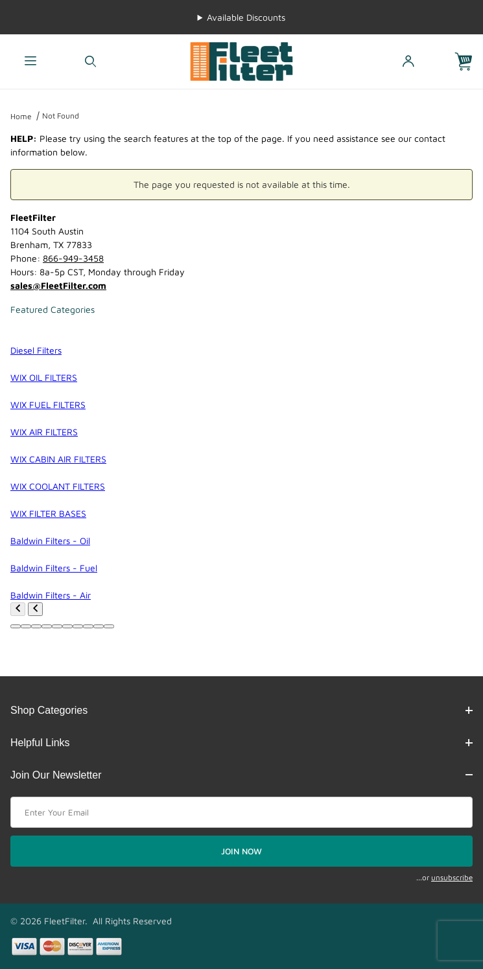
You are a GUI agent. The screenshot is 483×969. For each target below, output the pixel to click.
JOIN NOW (241, 851)
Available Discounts (246, 17)
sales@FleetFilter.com (58, 285)
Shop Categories (241, 710)
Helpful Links (241, 742)
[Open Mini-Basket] (468, 62)
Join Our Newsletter (241, 775)
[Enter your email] (241, 812)
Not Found (60, 115)
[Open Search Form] (90, 62)
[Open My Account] (408, 62)
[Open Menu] (30, 62)
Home (21, 116)
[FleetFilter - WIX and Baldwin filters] (241, 60)
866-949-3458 (73, 258)
